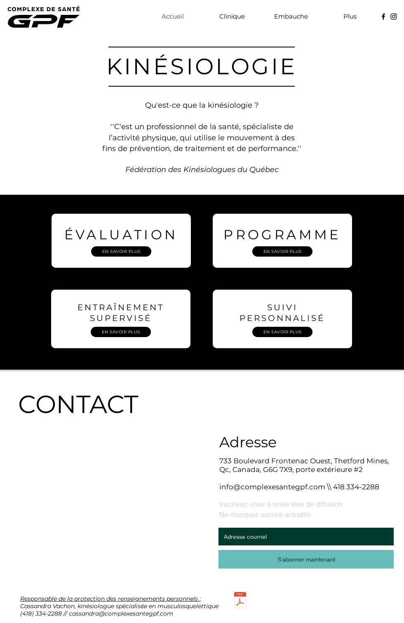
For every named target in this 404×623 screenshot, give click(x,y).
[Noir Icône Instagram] (394, 16)
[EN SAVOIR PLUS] (121, 251)
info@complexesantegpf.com (272, 487)
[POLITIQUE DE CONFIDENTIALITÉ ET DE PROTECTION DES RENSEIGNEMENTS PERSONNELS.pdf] (240, 601)
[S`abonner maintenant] (306, 559)
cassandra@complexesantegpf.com (121, 613)
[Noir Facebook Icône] (383, 16)
